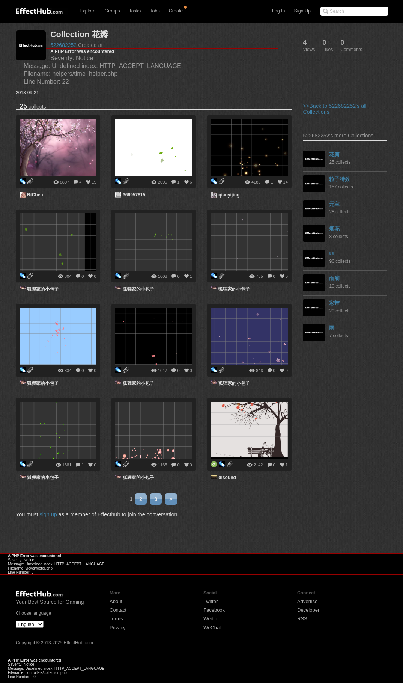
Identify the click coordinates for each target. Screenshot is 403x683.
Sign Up (302, 11)
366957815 (134, 195)
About (116, 601)
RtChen (35, 195)
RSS (302, 618)
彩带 (334, 303)
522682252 (63, 45)
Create (176, 11)
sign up (48, 514)
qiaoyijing (228, 195)
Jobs (154, 11)
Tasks (135, 11)
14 (285, 182)
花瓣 (334, 154)
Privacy (118, 627)
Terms (116, 618)
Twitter (210, 601)
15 (94, 182)
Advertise (307, 601)
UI (331, 253)
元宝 (334, 204)
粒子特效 (339, 179)
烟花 (334, 229)
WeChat (212, 627)
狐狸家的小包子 (43, 289)
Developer (308, 610)
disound (227, 477)
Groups (112, 11)
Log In (278, 11)
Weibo (210, 618)
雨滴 (334, 278)
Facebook (214, 610)
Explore (87, 11)
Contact (118, 610)
